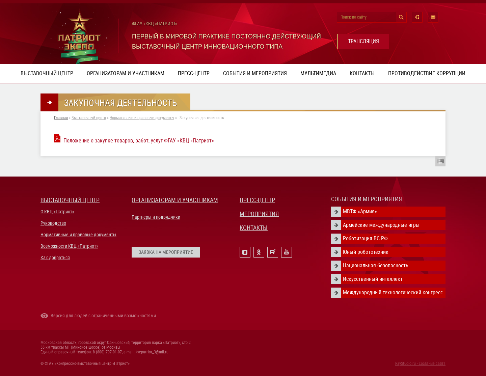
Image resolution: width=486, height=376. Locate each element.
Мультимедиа (318, 73)
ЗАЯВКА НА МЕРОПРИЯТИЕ (166, 252)
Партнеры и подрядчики (156, 217)
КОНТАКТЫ (254, 227)
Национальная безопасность (375, 265)
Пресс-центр (194, 73)
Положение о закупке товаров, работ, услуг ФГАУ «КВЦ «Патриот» (138, 140)
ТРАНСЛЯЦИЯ (363, 41)
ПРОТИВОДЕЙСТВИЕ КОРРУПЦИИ (426, 73)
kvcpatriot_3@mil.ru (152, 352)
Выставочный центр (47, 73)
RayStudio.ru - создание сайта (420, 363)
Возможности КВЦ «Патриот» (69, 246)
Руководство (53, 223)
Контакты (362, 73)
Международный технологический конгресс (393, 292)
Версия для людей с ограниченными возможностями (103, 315)
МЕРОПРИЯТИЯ (259, 213)
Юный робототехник (365, 252)
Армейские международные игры (381, 225)
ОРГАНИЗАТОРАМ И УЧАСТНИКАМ (175, 200)
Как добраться (55, 257)
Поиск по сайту (354, 17)
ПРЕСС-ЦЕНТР (257, 200)
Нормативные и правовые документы (142, 117)
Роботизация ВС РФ (365, 238)
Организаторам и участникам (125, 73)
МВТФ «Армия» (360, 211)
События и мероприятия (255, 73)
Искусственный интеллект (373, 279)
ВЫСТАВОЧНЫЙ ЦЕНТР (70, 200)
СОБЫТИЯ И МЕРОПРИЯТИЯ (366, 199)
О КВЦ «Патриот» (57, 211)
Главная (61, 117)
